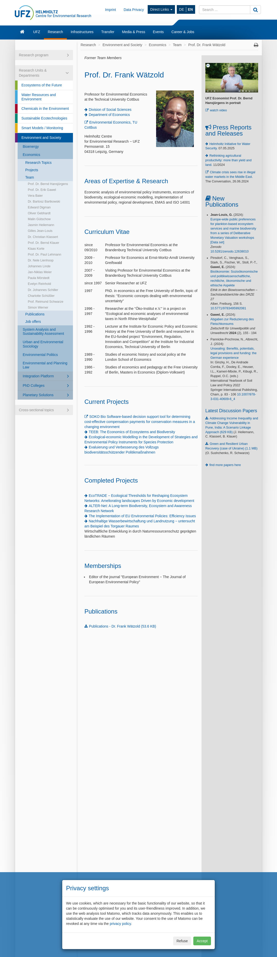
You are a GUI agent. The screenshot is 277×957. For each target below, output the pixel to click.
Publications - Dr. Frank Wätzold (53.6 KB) (122, 626)
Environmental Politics (40, 355)
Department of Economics (109, 115)
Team (29, 177)
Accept (202, 941)
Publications (35, 314)
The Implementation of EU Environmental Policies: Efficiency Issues (142, 516)
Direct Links (161, 9)
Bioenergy (31, 146)
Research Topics (38, 163)
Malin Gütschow (39, 219)
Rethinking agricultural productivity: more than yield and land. (228, 160)
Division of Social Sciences (110, 110)
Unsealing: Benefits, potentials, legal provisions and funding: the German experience (233, 353)
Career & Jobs (182, 32)
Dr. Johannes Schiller (43, 290)
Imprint (110, 10)
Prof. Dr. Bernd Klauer (43, 243)
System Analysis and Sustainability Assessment (43, 331)
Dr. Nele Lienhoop (41, 260)
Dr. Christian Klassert (43, 237)
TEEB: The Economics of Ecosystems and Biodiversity (132, 432)
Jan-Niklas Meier (40, 272)
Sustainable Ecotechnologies (44, 118)
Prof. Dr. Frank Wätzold (206, 45)
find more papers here (225, 465)
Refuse (182, 941)
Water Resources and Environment (38, 97)
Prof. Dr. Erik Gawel (42, 190)
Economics (31, 155)
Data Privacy (134, 10)
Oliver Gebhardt (39, 213)
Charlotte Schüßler (41, 296)
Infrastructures (82, 32)
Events (158, 32)
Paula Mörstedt (38, 278)
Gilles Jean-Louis (40, 231)
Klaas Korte (36, 248)
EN (190, 9)
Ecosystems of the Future (41, 85)
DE (181, 9)
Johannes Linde (39, 266)
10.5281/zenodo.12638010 (229, 251)
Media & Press (133, 32)
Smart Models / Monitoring (42, 128)
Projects (31, 170)
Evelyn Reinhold (39, 284)
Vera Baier (35, 195)
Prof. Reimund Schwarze (45, 301)
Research (55, 32)
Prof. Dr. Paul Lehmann (44, 254)
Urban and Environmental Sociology (43, 344)
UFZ (36, 32)
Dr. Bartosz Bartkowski (44, 201)
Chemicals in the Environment (45, 109)
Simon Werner (38, 307)
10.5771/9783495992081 (228, 308)
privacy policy (120, 924)
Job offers (33, 322)
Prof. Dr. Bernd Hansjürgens (48, 184)
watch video (218, 110)
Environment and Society (41, 138)
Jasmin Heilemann (41, 225)
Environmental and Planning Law (45, 365)
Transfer (108, 32)
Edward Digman (39, 207)
